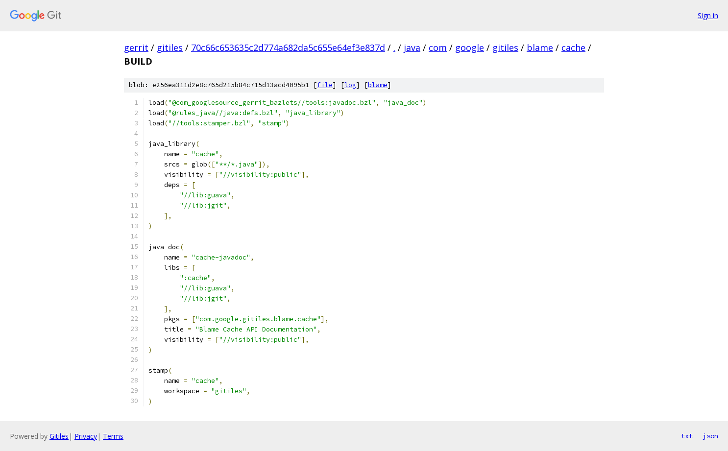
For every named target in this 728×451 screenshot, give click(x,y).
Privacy (85, 436)
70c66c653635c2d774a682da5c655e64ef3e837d (288, 47)
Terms (113, 436)
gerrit (136, 47)
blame (540, 47)
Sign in (708, 15)
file (325, 85)
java (412, 47)
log (350, 85)
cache (573, 47)
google (469, 47)
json (710, 435)
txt (687, 435)
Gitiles (59, 436)
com (438, 47)
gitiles (170, 47)
